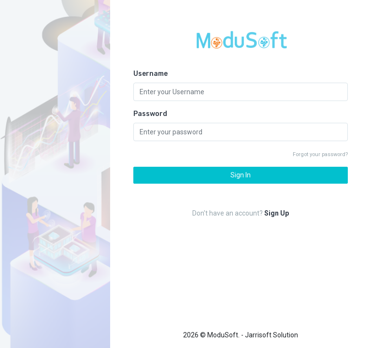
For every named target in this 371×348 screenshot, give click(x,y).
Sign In (240, 175)
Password (150, 114)
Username (150, 74)
